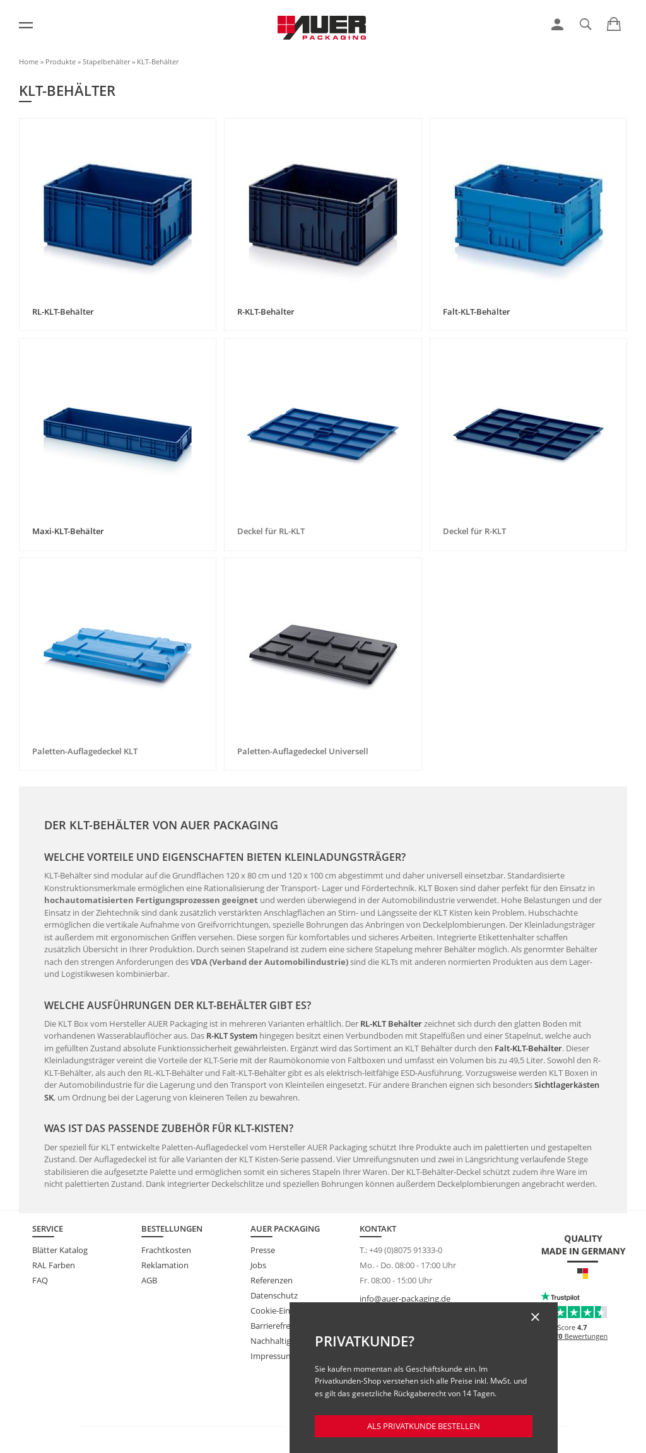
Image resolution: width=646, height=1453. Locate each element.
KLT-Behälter (158, 61)
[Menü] (26, 25)
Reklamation (165, 1265)
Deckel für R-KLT (474, 531)
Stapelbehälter (106, 61)
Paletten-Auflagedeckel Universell (302, 751)
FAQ (40, 1280)
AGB (149, 1280)
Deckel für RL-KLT (271, 531)
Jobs (258, 1265)
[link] (557, 24)
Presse (262, 1250)
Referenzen (271, 1280)
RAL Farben (53, 1265)
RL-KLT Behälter (391, 1023)
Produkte (60, 61)
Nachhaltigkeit (277, 1340)
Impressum (271, 1356)
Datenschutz (274, 1295)
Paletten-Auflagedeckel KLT (85, 751)
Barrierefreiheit (278, 1325)
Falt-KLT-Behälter (476, 311)
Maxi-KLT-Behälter (68, 531)
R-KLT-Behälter (266, 311)
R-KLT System (231, 1035)
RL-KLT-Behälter (63, 311)
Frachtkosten (166, 1250)
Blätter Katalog (60, 1250)
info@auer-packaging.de (405, 1298)
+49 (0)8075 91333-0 (405, 1250)
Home (28, 61)
